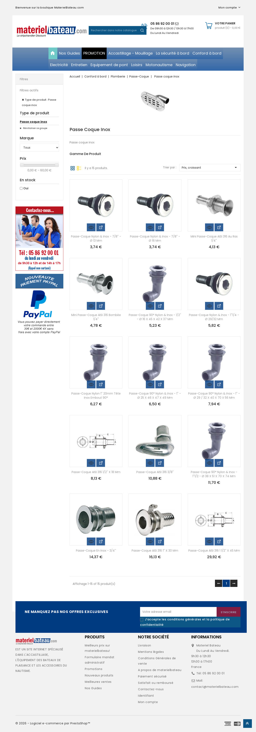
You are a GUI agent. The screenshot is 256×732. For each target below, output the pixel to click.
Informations (206, 637)
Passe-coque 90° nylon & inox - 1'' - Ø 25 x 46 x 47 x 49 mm (155, 395)
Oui (25, 188)
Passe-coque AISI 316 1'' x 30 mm (155, 550)
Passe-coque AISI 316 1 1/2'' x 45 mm (214, 550)
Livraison (144, 645)
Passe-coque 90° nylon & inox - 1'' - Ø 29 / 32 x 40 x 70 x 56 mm (214, 395)
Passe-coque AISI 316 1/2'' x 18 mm (96, 472)
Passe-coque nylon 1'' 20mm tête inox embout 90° (96, 395)
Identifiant (146, 696)
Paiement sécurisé (152, 676)
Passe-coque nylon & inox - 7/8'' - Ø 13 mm (96, 238)
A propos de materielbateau (159, 670)
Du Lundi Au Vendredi (164, 33)
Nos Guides (93, 688)
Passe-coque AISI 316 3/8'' (155, 472)
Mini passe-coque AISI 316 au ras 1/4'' (214, 238)
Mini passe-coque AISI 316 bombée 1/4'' (96, 317)
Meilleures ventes (98, 682)
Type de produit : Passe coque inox (39, 102)
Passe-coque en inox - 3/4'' (96, 550)
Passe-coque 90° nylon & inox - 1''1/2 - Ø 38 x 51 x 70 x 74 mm (214, 474)
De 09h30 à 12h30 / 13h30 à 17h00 (172, 28)
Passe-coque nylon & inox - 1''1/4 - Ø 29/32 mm (214, 317)
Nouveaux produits (99, 675)
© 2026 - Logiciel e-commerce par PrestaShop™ (52, 723)
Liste (79, 167)
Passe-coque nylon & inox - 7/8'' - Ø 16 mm (155, 238)
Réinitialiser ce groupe (34, 128)
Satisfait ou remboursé (155, 683)
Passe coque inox (33, 122)
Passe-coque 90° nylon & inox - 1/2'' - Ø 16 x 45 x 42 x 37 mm (155, 317)
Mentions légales (151, 652)
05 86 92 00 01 (164, 23)
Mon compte (148, 702)
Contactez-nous (151, 689)
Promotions (93, 669)
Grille (73, 167)
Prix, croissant (210, 167)
